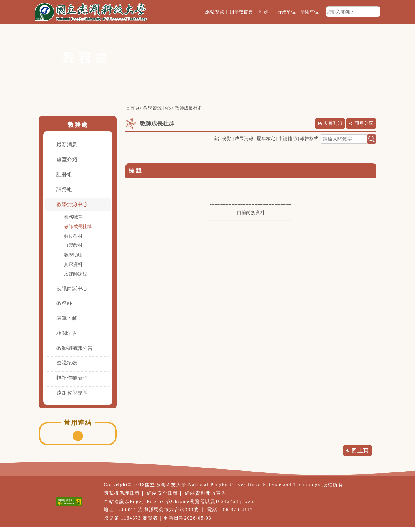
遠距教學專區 (72, 393)
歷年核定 (266, 138)
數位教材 (73, 236)
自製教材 (73, 245)
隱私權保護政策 (122, 493)
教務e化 (65, 303)
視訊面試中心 (72, 288)
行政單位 (286, 11)
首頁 (134, 108)
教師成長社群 (78, 226)
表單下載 (66, 318)
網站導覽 (214, 11)
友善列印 (333, 123)
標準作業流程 (72, 378)
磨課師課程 (75, 273)
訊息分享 (364, 123)
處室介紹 (66, 159)
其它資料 (73, 264)
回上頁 (360, 450)
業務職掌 (73, 217)
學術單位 (309, 11)
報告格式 (309, 138)
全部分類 (222, 138)
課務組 (64, 189)
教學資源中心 (72, 204)
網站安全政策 (162, 493)
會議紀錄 (66, 363)
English (266, 11)
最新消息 (66, 144)
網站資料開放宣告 (206, 493)
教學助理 (73, 254)
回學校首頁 (241, 11)
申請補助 (287, 138)
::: (202, 12)
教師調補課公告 (74, 348)
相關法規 (66, 333)
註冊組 (64, 174)
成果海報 (244, 138)
